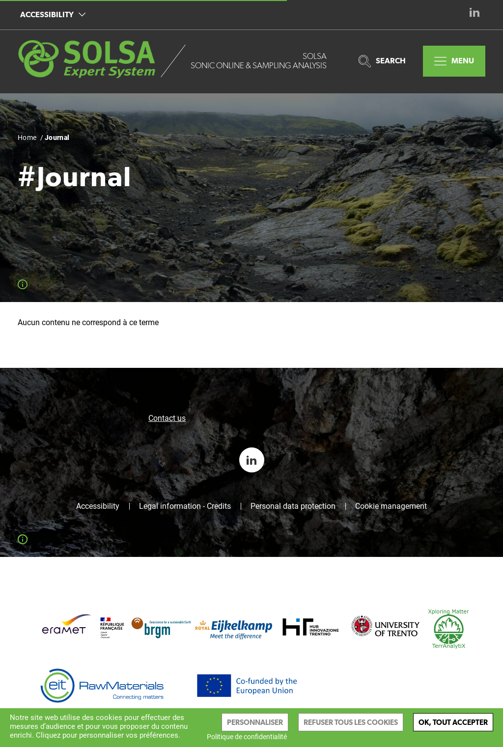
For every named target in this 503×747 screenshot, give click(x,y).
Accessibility (52, 14)
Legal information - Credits (185, 506)
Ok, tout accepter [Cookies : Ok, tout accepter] (453, 722)
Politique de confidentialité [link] (247, 737)
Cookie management (391, 506)
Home (27, 137)
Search (382, 61)
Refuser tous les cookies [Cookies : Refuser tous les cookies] (351, 722)
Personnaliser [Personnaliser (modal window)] (255, 722)
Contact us (167, 418)
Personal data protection (293, 506)
